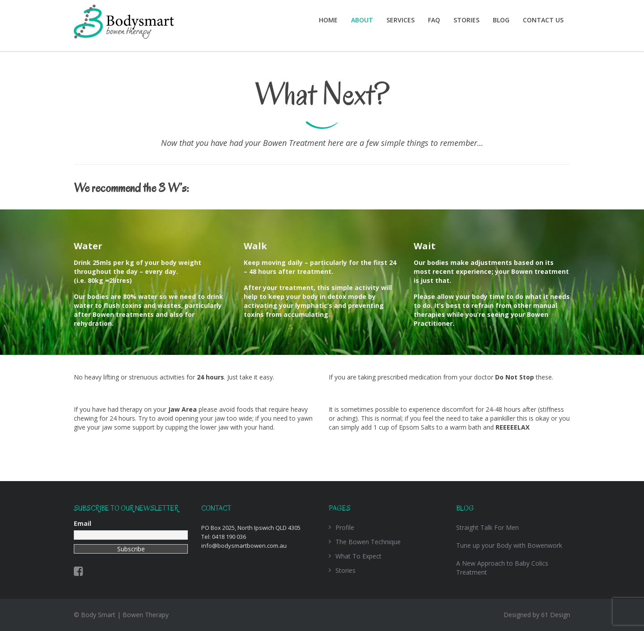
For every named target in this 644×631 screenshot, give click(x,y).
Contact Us (543, 20)
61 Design (555, 614)
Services (400, 20)
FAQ (434, 20)
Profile (344, 527)
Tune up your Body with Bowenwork (509, 545)
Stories (466, 20)
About (362, 20)
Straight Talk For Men (487, 527)
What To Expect (358, 556)
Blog (501, 20)
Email (82, 523)
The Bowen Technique (368, 541)
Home (328, 20)
